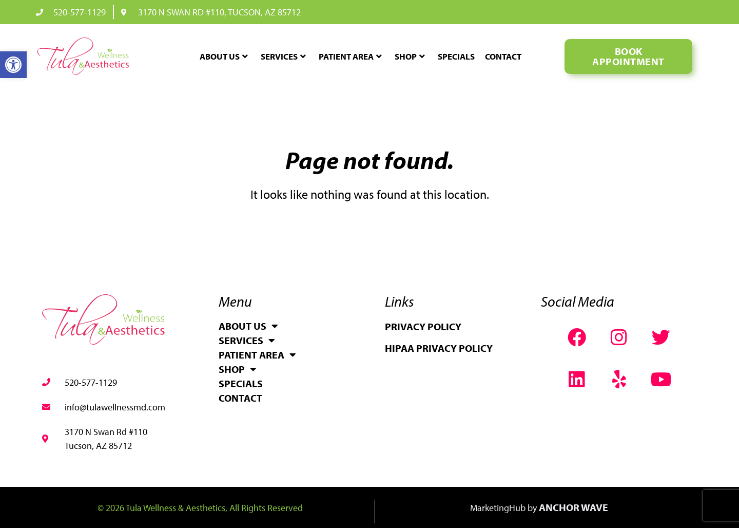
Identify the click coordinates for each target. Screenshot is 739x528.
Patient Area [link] (350, 56)
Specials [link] (456, 56)
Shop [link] (410, 56)
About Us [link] (224, 56)
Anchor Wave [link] (573, 507)
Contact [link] (503, 56)
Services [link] (283, 56)
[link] (13, 64)
